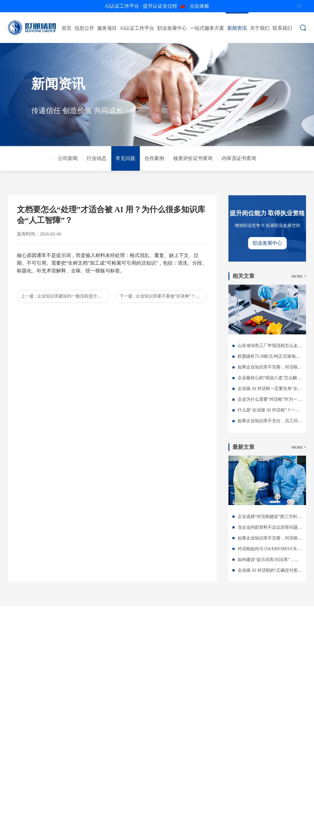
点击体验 (157, 6)
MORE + (298, 276)
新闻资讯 (237, 28)
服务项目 (107, 28)
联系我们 (282, 28)
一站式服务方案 (207, 28)
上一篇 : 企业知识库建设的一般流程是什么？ (63, 296)
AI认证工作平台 (137, 28)
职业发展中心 (172, 28)
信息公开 (84, 28)
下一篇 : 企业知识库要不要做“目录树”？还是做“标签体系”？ (164, 296)
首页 (66, 28)
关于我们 (260, 28)
